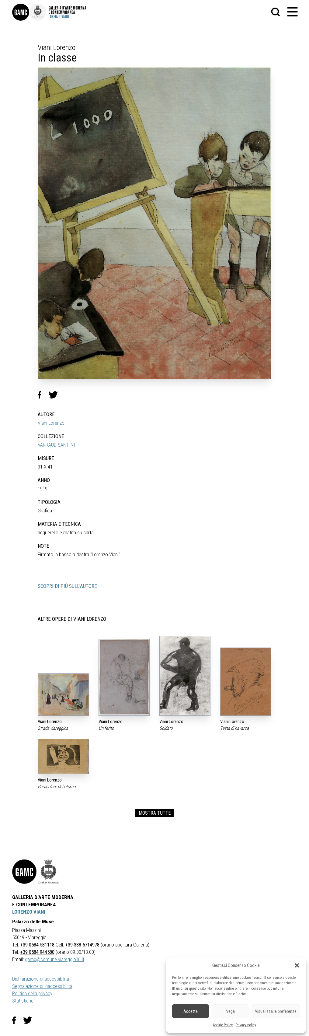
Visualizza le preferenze (276, 1011)
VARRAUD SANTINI (56, 445)
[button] (297, 965)
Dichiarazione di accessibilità (40, 979)
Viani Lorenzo (51, 423)
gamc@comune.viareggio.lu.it (54, 959)
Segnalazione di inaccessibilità (42, 986)
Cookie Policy (223, 1025)
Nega (230, 1011)
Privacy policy (246, 1025)
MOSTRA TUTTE (155, 813)
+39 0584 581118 (37, 945)
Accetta (190, 1011)
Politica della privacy (32, 993)
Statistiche (22, 1001)
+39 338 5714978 (82, 945)
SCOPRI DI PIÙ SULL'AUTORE (67, 586)
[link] (20, 12)
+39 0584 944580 (37, 952)
